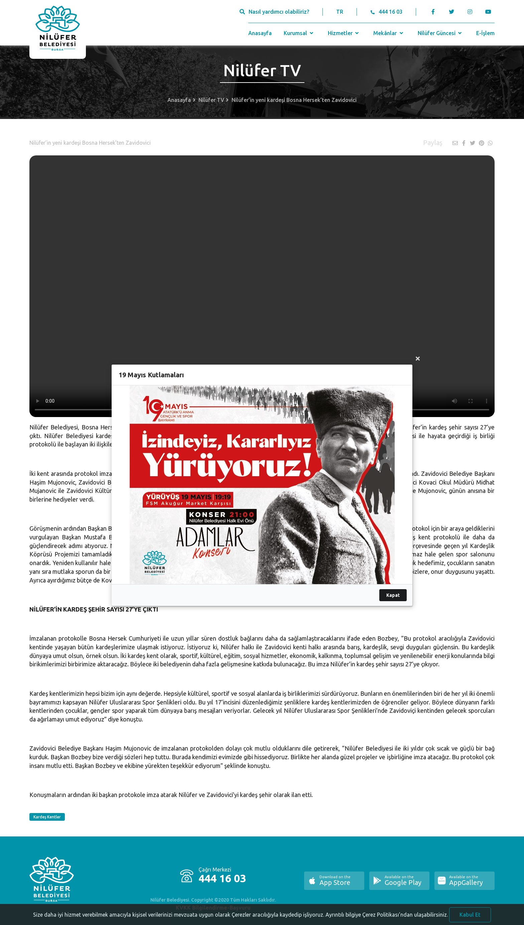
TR (339, 12)
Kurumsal (299, 33)
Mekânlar (388, 33)
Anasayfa (260, 33)
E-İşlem (485, 33)
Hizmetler (344, 33)
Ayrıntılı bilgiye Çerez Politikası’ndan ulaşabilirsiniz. (386, 918)
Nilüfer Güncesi (440, 33)
